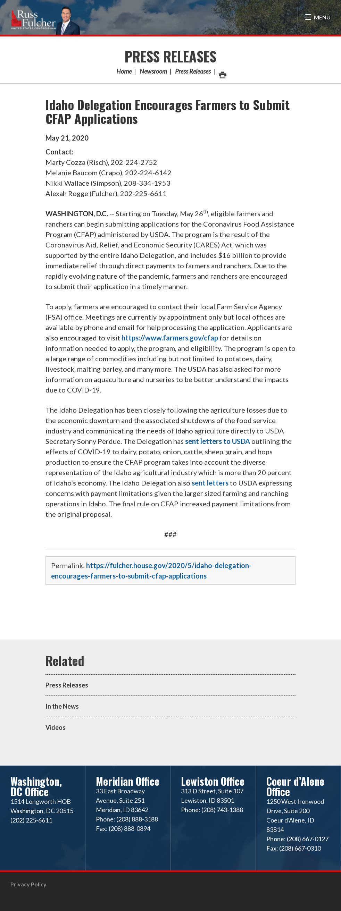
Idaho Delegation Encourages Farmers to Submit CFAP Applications (167, 111)
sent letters (210, 483)
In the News (62, 706)
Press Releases (170, 56)
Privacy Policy (28, 884)
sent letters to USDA (217, 441)
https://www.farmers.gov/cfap (170, 338)
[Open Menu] (318, 17)
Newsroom (153, 71)
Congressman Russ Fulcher (45, 20)
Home (124, 71)
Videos (55, 727)
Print (222, 73)
